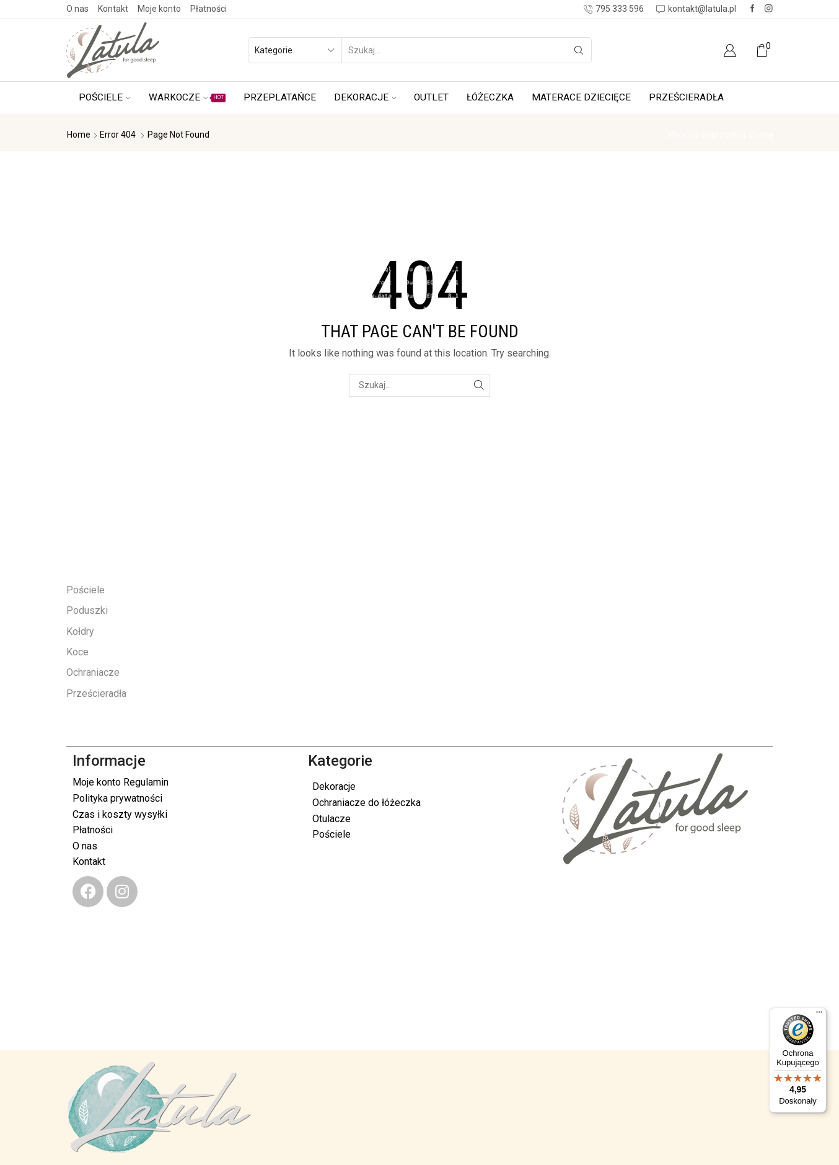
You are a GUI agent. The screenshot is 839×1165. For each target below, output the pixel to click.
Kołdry (80, 631)
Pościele (105, 97)
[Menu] (819, 1015)
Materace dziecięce (581, 97)
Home (78, 135)
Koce (77, 652)
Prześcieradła (686, 97)
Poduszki (87, 610)
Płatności (208, 9)
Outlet (431, 97)
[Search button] (578, 50)
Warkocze (187, 97)
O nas (77, 9)
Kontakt (113, 9)
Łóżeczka (490, 97)
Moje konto (159, 9)
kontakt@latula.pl (130, 1005)
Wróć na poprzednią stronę (720, 135)
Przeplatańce (280, 97)
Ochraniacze (93, 672)
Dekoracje (365, 97)
